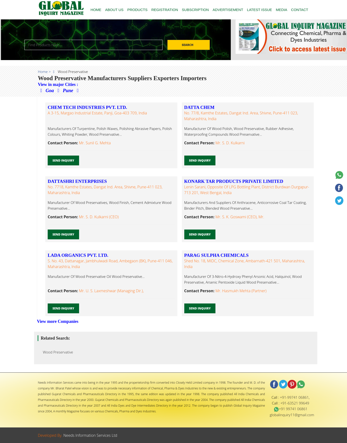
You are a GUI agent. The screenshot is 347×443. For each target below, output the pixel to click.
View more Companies (57, 321)
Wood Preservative (56, 352)
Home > (44, 71)
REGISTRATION (164, 10)
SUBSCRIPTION (195, 10)
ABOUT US (114, 10)
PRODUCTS (137, 10)
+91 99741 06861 (290, 408)
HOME (96, 10)
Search (188, 45)
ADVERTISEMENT (228, 10)
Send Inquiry (63, 160)
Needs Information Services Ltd (90, 435)
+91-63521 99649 (294, 403)
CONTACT (299, 10)
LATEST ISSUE (259, 10)
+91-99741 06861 (294, 397)
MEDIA (281, 10)
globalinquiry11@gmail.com (292, 414)
